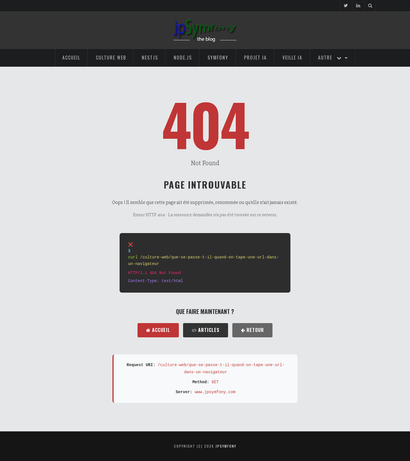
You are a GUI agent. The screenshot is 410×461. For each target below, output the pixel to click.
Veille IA (292, 57)
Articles (206, 330)
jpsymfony (226, 446)
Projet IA (255, 57)
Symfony (218, 57)
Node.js (183, 57)
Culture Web (111, 57)
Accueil (71, 57)
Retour (252, 330)
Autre (333, 57)
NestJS (150, 57)
